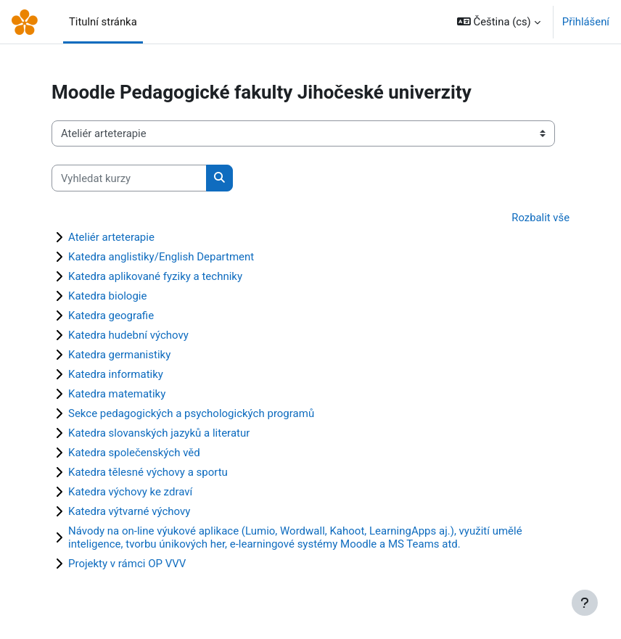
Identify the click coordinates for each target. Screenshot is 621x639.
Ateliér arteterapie (111, 237)
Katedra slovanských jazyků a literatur (159, 433)
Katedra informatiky (115, 374)
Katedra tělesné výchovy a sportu (148, 472)
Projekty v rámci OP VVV (127, 563)
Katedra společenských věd (134, 452)
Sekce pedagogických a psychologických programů (191, 413)
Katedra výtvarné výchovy (129, 511)
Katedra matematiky (116, 393)
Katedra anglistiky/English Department (161, 256)
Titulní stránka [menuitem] (103, 21)
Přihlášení (585, 21)
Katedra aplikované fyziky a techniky (155, 276)
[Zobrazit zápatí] (585, 603)
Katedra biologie (107, 295)
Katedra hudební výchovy (128, 335)
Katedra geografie (111, 315)
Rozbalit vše (540, 217)
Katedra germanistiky (119, 354)
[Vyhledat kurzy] (129, 178)
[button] (499, 22)
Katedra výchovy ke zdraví (130, 491)
